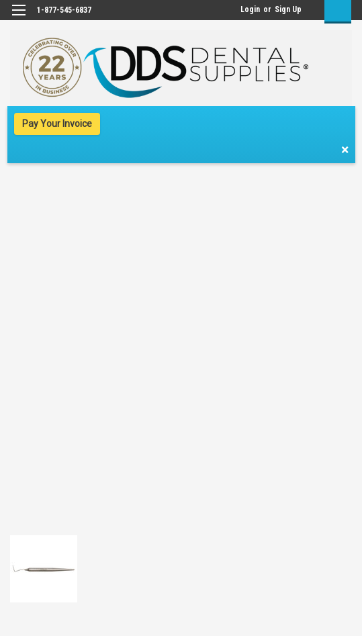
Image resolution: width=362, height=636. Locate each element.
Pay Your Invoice (57, 123)
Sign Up (288, 9)
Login (250, 9)
